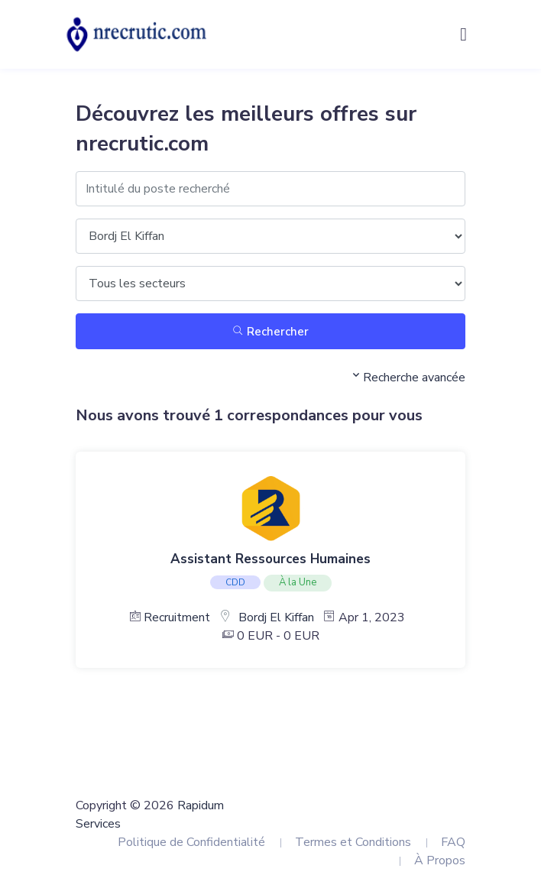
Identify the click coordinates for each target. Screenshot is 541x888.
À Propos (439, 860)
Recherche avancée (406, 377)
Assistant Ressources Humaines (270, 559)
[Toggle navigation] (463, 34)
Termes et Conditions (353, 842)
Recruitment (177, 617)
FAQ (453, 842)
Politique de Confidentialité (191, 842)
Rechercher (270, 331)
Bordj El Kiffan (276, 617)
